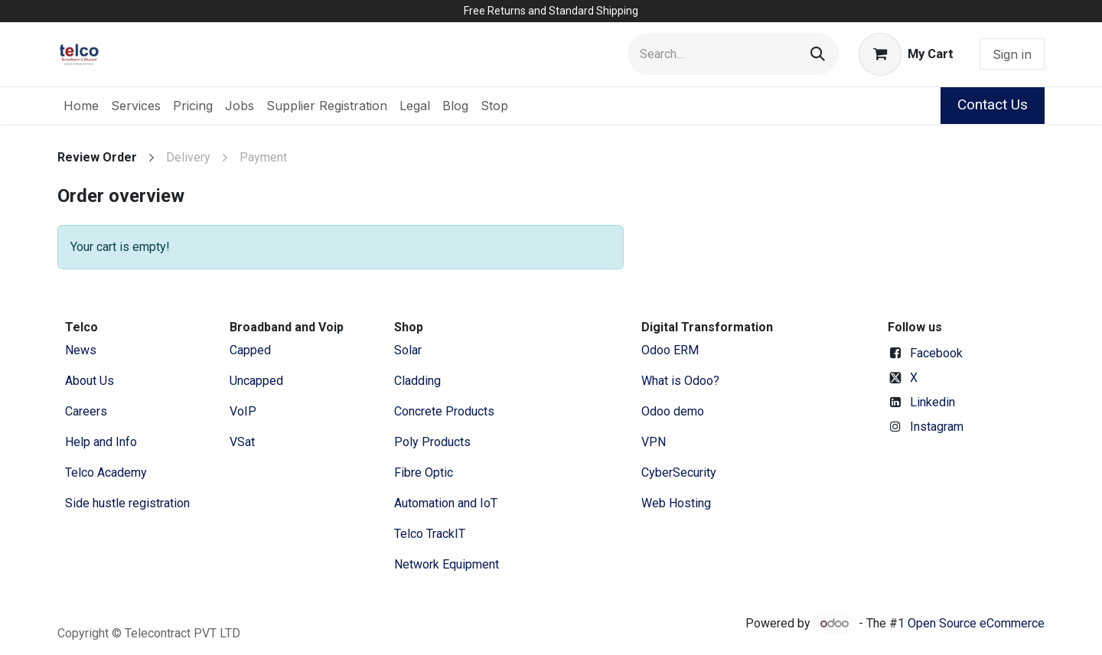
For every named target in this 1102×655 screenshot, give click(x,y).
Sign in (1012, 54)
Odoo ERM (671, 350)
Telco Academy (106, 472)
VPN (653, 442)
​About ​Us (89, 380)
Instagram (936, 426)
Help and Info (101, 442)
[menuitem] (81, 105)
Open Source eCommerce (976, 623)
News (80, 350)
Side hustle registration (127, 503)
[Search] (818, 54)
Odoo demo (672, 411)
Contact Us (992, 104)
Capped (252, 350)
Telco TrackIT (429, 533)
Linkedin (932, 402)
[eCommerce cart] (906, 54)
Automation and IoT (445, 503)
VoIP (243, 411)
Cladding (417, 380)
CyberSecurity (678, 472)
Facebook (936, 353)
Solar (408, 350)
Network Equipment (446, 564)
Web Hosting (676, 503)
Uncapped (258, 380)
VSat (242, 442)
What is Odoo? (680, 380)
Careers (86, 411)
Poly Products (432, 442)
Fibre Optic (423, 472)
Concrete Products (444, 411)
